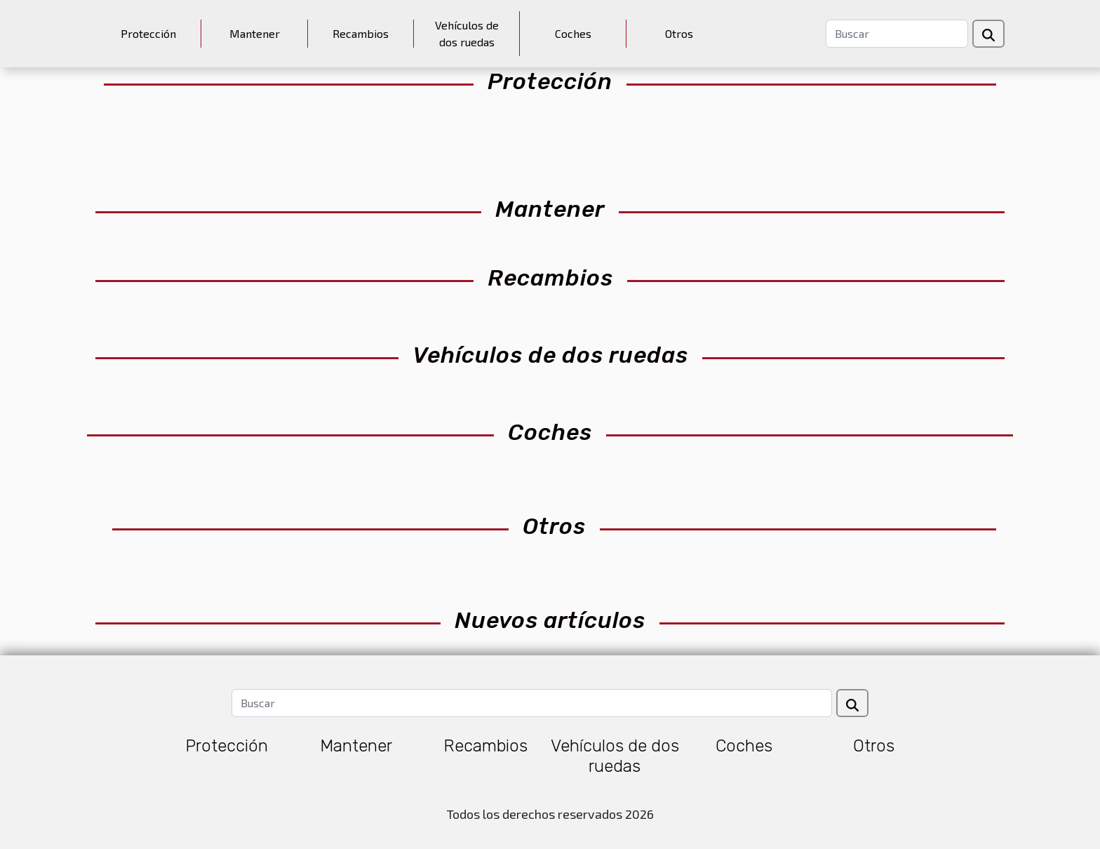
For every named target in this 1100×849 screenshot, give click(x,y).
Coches (573, 33)
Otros (679, 33)
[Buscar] (897, 34)
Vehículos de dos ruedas (467, 33)
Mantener (254, 33)
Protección (148, 33)
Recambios (361, 33)
